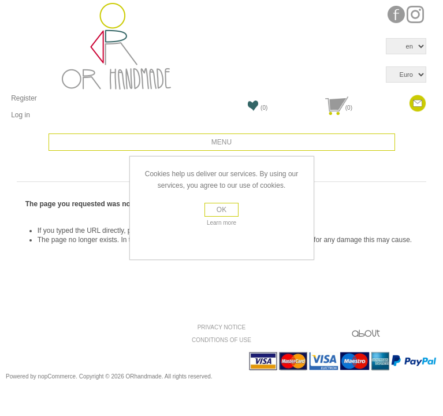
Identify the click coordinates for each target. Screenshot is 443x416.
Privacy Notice (222, 327)
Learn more (221, 223)
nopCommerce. (58, 376)
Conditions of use (221, 340)
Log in (20, 115)
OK (221, 210)
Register (24, 98)
